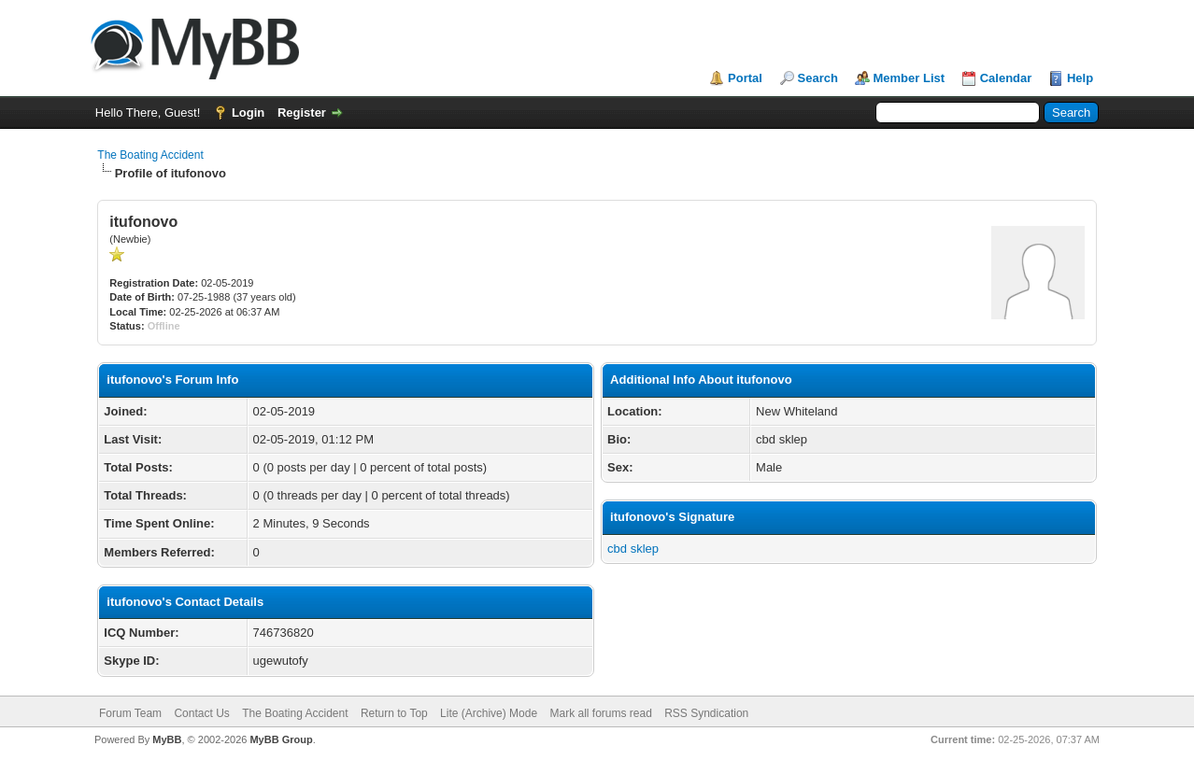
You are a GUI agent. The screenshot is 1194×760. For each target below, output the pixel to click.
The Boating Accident (150, 155)
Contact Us (201, 713)
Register (301, 113)
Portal (745, 78)
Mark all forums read (600, 713)
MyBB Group (280, 739)
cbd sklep (633, 549)
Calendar (1006, 78)
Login (248, 113)
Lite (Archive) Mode (488, 713)
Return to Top (394, 713)
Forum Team (130, 713)
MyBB (166, 739)
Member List (909, 78)
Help (1080, 78)
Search (818, 78)
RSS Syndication (706, 713)
